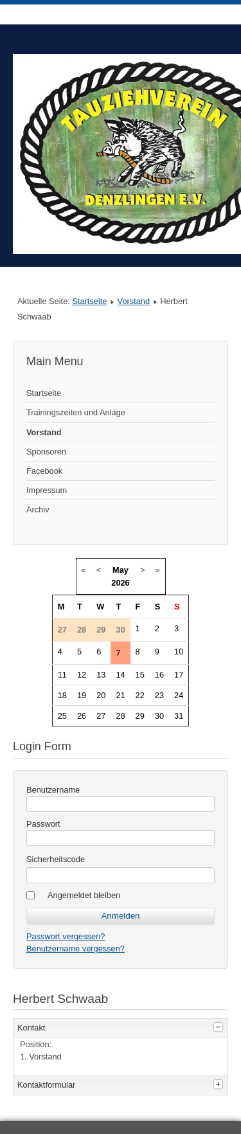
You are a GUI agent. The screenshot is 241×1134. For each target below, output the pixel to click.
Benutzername (53, 790)
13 (100, 675)
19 (81, 695)
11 (62, 675)
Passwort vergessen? (65, 936)
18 (62, 695)
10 (178, 651)
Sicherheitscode (55, 859)
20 (100, 695)
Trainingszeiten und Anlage (75, 412)
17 (178, 675)
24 (178, 695)
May (120, 570)
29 (140, 716)
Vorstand (134, 301)
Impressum (46, 490)
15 (140, 675)
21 (120, 695)
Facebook (44, 471)
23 (159, 695)
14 (120, 675)
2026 (120, 583)
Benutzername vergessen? (75, 948)
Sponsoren (46, 451)
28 (120, 716)
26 (81, 716)
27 (100, 716)
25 (62, 716)
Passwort (43, 824)
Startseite (89, 301)
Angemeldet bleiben (84, 895)
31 (178, 716)
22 (140, 695)
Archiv (37, 509)
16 (159, 675)
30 (159, 716)
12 (81, 675)
